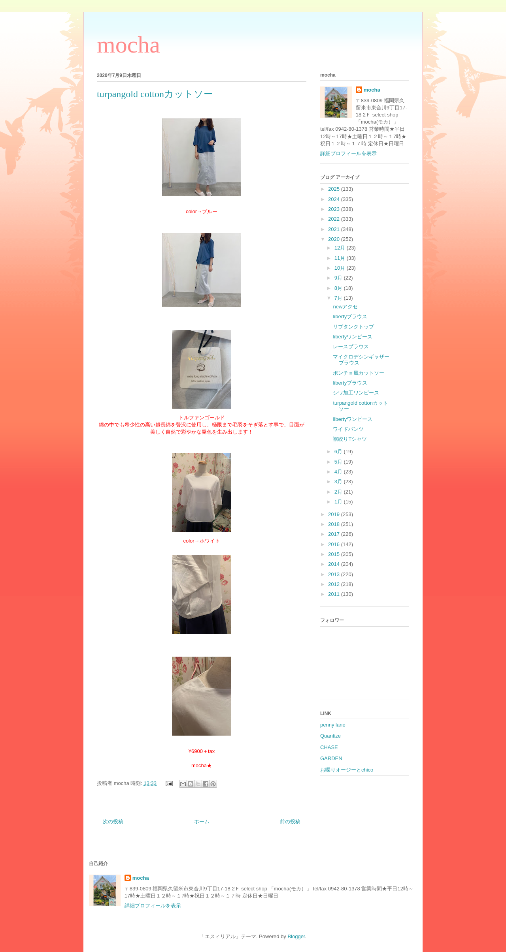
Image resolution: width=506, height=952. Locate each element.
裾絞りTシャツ (350, 439)
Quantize (330, 736)
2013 (334, 574)
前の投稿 (290, 821)
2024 (334, 199)
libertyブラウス (350, 316)
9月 (339, 278)
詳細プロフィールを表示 (348, 153)
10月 (340, 268)
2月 (339, 492)
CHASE (329, 747)
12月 (340, 248)
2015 (334, 554)
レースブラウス (351, 346)
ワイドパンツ (348, 429)
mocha (128, 45)
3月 (339, 481)
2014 (334, 564)
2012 (334, 584)
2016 (334, 544)
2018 (334, 524)
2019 (334, 514)
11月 (340, 258)
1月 (339, 502)
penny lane (333, 725)
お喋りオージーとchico (346, 770)
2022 (334, 219)
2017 (334, 534)
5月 (339, 462)
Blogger (296, 936)
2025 (334, 189)
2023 (334, 209)
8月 (339, 288)
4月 (339, 472)
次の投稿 (113, 821)
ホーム (202, 821)
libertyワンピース (352, 337)
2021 (334, 229)
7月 (339, 298)
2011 (334, 594)
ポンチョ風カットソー (358, 373)
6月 (339, 451)
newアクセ (345, 307)
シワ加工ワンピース (356, 393)
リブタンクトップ (353, 327)
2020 (334, 239)
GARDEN (331, 758)
